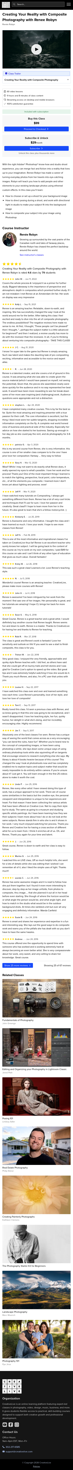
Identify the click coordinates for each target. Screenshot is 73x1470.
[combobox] (38, 4)
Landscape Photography (14, 1311)
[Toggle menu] (68, 4)
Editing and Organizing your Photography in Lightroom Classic (34, 1069)
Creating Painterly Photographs (18, 1216)
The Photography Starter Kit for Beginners (24, 1265)
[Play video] (37, 49)
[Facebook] (10, 1424)
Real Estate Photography (15, 1167)
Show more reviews (17, 965)
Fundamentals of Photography (18, 1020)
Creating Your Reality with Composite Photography (31, 80)
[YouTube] (4, 1424)
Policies (36, 1466)
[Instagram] (16, 1424)
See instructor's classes (32, 254)
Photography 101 (10, 1361)
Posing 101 (7, 1118)
